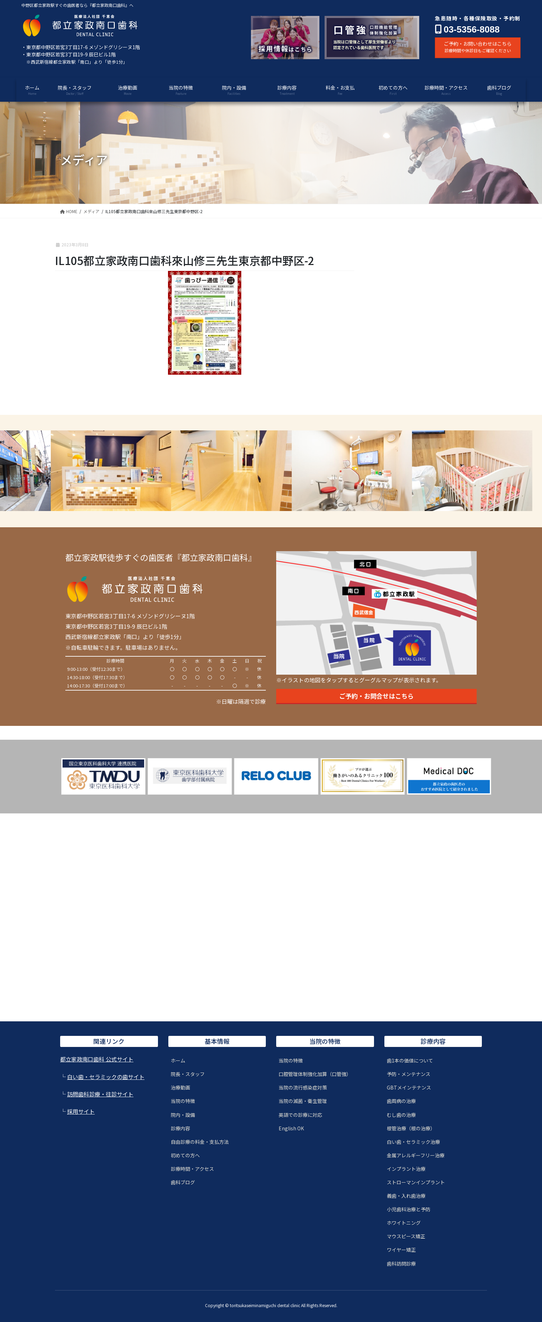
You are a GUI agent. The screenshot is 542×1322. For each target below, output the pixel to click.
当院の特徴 (183, 1100)
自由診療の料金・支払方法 (200, 1141)
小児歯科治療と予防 (408, 1209)
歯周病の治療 (401, 1100)
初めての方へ (185, 1155)
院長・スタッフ (188, 1073)
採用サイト (81, 1111)
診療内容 (180, 1128)
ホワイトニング (404, 1222)
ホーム (178, 1060)
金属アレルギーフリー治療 (416, 1155)
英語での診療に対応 (300, 1114)
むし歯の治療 (401, 1114)
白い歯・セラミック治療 (413, 1141)
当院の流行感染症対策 (303, 1087)
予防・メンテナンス (408, 1073)
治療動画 (180, 1087)
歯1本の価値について (410, 1060)
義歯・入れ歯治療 (406, 1195)
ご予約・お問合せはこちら (376, 695)
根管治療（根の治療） (411, 1128)
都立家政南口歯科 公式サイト (96, 1059)
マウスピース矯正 (406, 1236)
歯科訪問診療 (401, 1263)
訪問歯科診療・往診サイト (100, 1094)
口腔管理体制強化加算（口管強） (315, 1073)
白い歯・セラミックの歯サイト (105, 1077)
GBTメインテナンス (409, 1087)
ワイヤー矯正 (401, 1249)
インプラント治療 (406, 1168)
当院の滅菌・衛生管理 (303, 1100)
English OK (291, 1128)
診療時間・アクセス (192, 1168)
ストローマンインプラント (416, 1182)
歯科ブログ (183, 1182)
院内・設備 (183, 1114)
